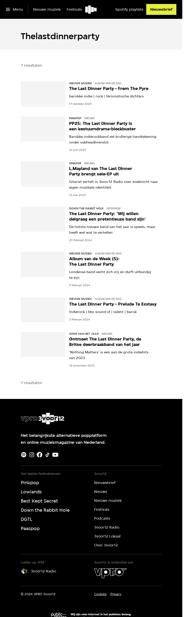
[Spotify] (24, 455)
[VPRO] (110, 573)
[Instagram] (32, 455)
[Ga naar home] (91, 9)
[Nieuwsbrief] (161, 9)
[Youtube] (55, 455)
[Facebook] (39, 455)
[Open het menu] (14, 9)
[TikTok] (47, 455)
